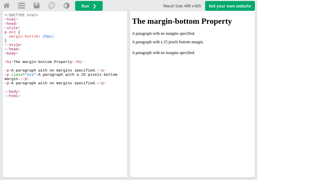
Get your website (230, 6)
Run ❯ (88, 6)
